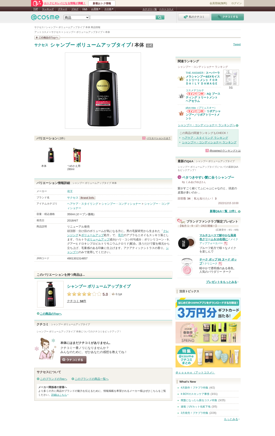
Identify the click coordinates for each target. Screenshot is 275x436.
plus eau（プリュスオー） (201, 107)
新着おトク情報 (102, 3)
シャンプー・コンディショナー (121, 203)
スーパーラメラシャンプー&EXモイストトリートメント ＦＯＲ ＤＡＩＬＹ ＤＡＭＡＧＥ (203, 78)
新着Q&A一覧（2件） (223, 211)
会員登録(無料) (218, 3)
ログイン (236, 3)
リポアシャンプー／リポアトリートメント (203, 115)
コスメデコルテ (195, 90)
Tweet (237, 44)
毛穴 (121, 235)
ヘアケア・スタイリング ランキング (205, 137)
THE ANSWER (195, 72)
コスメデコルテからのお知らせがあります (195, 93)
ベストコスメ (166, 9)
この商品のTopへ (51, 313)
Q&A (84, 9)
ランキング (48, 9)
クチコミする (73, 359)
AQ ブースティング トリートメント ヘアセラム (203, 97)
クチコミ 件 (76, 301)
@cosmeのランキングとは (225, 150)
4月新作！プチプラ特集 (194, 387)
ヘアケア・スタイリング (82, 203)
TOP (35, 9)
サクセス (41, 45)
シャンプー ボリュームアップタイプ (90, 45)
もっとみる (231, 419)
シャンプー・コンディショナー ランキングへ (206, 125)
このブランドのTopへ (53, 378)
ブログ (74, 9)
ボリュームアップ (92, 235)
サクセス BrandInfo (89, 197)
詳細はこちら (59, 394)
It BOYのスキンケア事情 (195, 393)
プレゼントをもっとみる (221, 282)
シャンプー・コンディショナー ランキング (209, 142)
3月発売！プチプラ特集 (194, 412)
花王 (70, 191)
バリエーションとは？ (159, 138)
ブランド (62, 9)
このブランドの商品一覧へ (92, 378)
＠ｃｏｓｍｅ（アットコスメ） (195, 372)
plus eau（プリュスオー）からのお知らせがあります (195, 111)
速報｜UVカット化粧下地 (195, 406)
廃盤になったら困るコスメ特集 (199, 400)
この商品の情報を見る (47, 37)
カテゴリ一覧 (149, 9)
